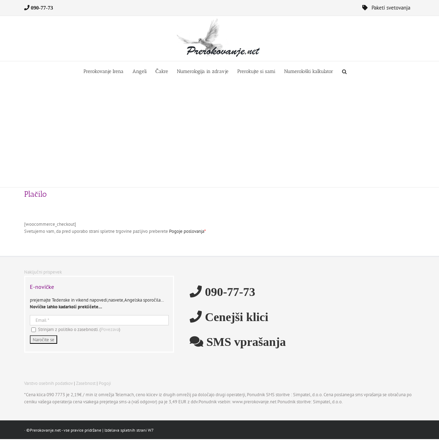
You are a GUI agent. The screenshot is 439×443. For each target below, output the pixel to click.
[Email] (99, 320)
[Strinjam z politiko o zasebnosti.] (33, 329)
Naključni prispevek (43, 272)
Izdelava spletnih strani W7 (129, 430)
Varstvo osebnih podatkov (48, 383)
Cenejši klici (235, 316)
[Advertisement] (219, 134)
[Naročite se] (43, 339)
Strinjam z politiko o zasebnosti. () (75, 329)
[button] (344, 71)
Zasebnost (86, 383)
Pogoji (105, 383)
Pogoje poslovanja (186, 231)
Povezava (110, 329)
